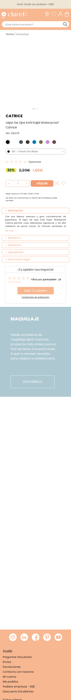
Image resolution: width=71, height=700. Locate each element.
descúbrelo (32, 382)
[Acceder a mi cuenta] (61, 14)
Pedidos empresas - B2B (19, 686)
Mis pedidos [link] (10, 682)
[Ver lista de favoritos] (54, 14)
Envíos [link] (7, 662)
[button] (26, 183)
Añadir (42, 183)
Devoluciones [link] (12, 667)
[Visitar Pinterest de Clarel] (47, 637)
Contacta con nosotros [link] (18, 672)
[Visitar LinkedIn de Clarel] (24, 637)
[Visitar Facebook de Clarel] (35, 637)
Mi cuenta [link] (9, 677)
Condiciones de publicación (35, 297)
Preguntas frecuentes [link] (17, 657)
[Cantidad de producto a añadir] (18, 183)
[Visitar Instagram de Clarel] (13, 637)
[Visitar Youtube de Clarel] (58, 637)
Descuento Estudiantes (18, 691)
